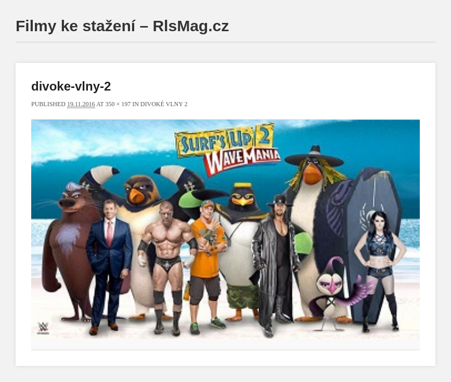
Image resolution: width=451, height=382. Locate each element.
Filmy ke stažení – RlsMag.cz (122, 25)
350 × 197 (118, 104)
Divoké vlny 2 (164, 104)
